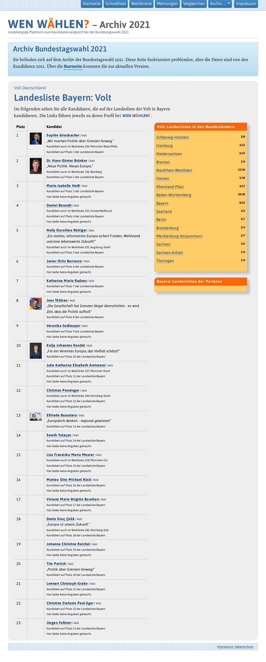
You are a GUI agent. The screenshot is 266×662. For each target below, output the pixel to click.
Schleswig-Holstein (172, 137)
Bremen (163, 162)
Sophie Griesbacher (63, 135)
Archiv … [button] (218, 3)
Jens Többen (57, 300)
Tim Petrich (56, 563)
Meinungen (167, 3)
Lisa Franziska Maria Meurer (70, 455)
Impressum (246, 3)
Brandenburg (167, 228)
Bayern (162, 203)
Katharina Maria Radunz (67, 281)
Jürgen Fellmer (59, 623)
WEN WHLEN (48, 23)
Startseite (91, 3)
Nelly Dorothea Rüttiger (67, 230)
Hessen (162, 178)
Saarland (164, 211)
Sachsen (163, 244)
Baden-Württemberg (173, 195)
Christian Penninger (63, 390)
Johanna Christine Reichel (68, 544)
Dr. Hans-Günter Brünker (67, 160)
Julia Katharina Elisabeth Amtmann (76, 365)
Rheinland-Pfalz (170, 187)
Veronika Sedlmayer (63, 326)
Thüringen (165, 260)
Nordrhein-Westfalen (174, 170)
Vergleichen (194, 3)
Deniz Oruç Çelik (61, 519)
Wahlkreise (141, 3)
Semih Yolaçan (59, 435)
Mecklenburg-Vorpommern (179, 236)
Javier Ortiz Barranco (64, 261)
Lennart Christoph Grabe (67, 583)
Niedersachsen (169, 153)
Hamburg (164, 145)
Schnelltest (116, 3)
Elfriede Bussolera (62, 415)
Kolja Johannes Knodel (66, 345)
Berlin (161, 219)
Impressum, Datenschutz (235, 647)
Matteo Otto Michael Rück (69, 479)
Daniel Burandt (59, 205)
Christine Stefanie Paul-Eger (70, 603)
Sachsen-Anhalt (169, 252)
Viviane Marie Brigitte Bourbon (73, 499)
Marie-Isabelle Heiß (63, 186)
